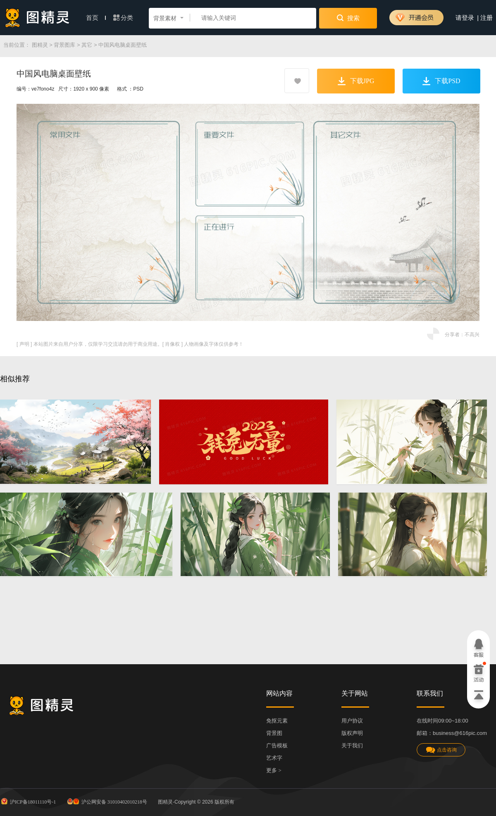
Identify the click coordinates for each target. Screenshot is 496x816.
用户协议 (352, 721)
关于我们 (352, 745)
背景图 (274, 733)
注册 (486, 17)
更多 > (273, 770)
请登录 (464, 17)
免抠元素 (277, 721)
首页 (96, 17)
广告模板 (277, 745)
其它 (86, 45)
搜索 (348, 18)
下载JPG (356, 81)
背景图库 (64, 45)
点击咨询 (441, 750)
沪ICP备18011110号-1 (28, 801)
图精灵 (40, 45)
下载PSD (441, 81)
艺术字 (274, 758)
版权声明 (352, 733)
